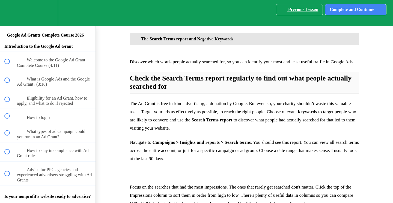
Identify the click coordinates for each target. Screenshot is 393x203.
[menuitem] (48, 13)
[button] (10, 13)
